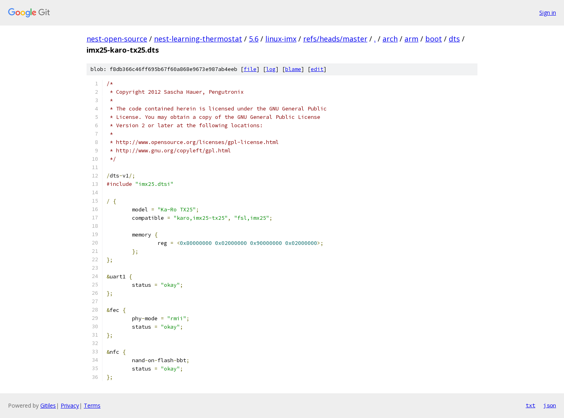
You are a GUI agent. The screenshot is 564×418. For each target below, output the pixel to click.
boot (433, 38)
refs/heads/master (335, 38)
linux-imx (280, 38)
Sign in (547, 12)
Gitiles (48, 405)
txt (530, 405)
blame (293, 69)
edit (317, 69)
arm (411, 38)
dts (454, 38)
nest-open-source (117, 38)
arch (390, 38)
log (271, 69)
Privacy (70, 405)
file (250, 69)
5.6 (253, 38)
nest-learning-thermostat (198, 38)
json (549, 405)
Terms (92, 405)
